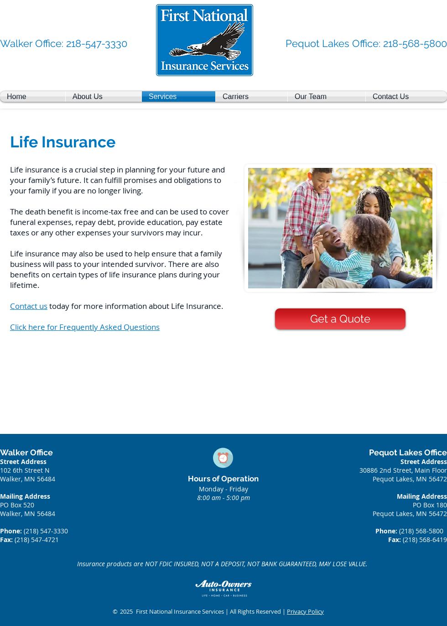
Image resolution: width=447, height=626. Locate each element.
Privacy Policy (305, 611)
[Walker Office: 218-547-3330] (63, 43)
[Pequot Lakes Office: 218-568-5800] (366, 43)
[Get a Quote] (340, 318)
